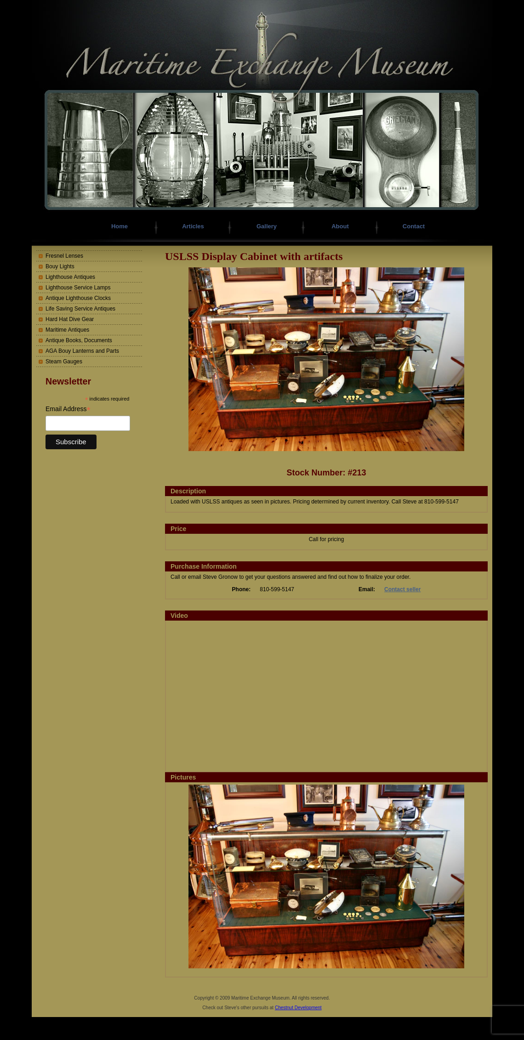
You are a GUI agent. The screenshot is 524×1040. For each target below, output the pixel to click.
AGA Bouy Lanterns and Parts (82, 351)
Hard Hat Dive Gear (70, 319)
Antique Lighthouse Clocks (78, 298)
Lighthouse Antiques (70, 277)
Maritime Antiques (67, 330)
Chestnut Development (298, 1007)
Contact (414, 226)
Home (119, 226)
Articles (193, 226)
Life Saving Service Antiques (80, 308)
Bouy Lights (60, 266)
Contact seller (402, 589)
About (340, 226)
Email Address (68, 409)
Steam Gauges (64, 361)
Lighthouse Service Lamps (78, 287)
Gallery (266, 226)
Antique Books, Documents (79, 340)
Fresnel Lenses (64, 256)
